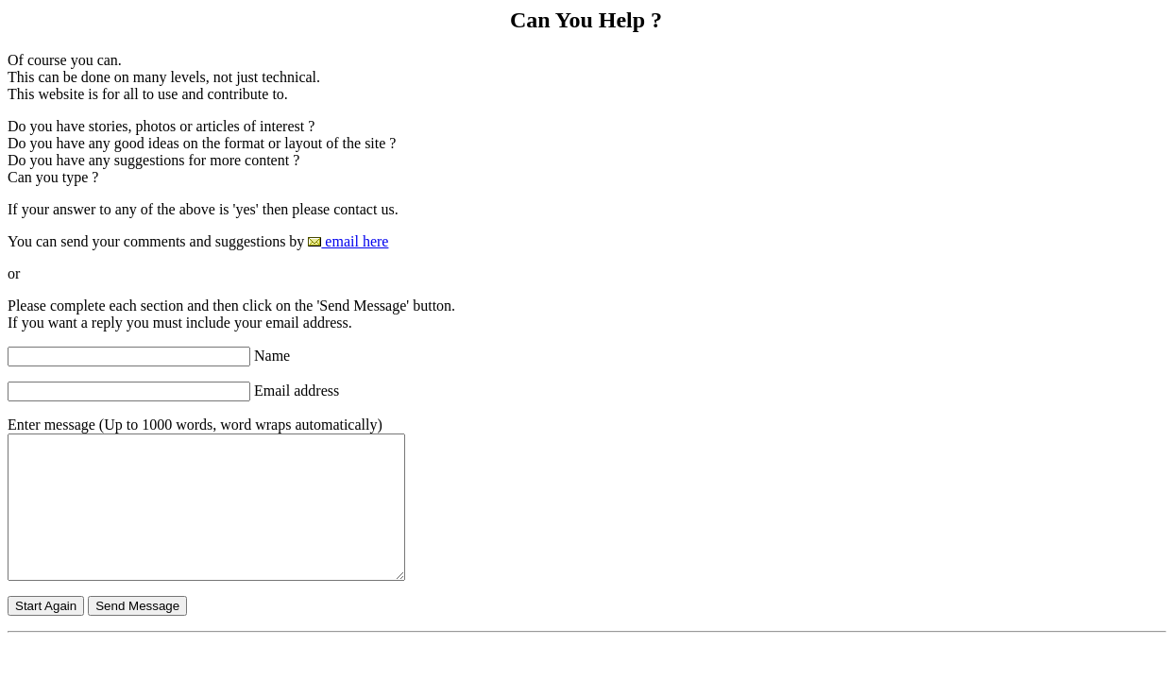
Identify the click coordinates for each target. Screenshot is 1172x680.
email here (348, 241)
